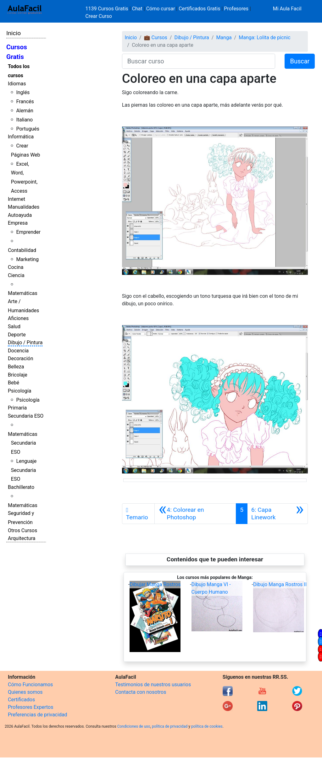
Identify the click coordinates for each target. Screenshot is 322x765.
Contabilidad (22, 250)
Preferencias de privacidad (37, 715)
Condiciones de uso (133, 726)
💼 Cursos (155, 37)
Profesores (236, 9)
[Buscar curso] (198, 61)
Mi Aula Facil (287, 9)
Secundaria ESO (25, 416)
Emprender (28, 232)
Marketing (27, 259)
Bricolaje (17, 375)
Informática (21, 137)
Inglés (23, 92)
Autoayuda (20, 215)
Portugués (27, 129)
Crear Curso (99, 16)
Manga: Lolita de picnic (264, 37)
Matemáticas (22, 293)
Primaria (17, 408)
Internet (16, 199)
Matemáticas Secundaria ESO (22, 443)
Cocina (15, 267)
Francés (25, 101)
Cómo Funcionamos (30, 684)
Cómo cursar (160, 9)
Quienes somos (25, 692)
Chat (137, 9)
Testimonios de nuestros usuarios (153, 684)
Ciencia (16, 275)
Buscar (299, 61)
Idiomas (17, 84)
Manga (223, 37)
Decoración (20, 358)
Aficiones (18, 318)
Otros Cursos (22, 530)
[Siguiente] (277, 513)
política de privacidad (169, 726)
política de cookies (207, 726)
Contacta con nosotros (140, 692)
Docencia (18, 351)
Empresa (18, 223)
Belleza (16, 367)
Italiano (24, 120)
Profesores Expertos (30, 707)
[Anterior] (195, 513)
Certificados (21, 700)
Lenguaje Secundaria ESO (23, 470)
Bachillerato (21, 487)
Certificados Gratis (199, 9)
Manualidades (23, 207)
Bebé (13, 383)
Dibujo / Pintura (25, 342)
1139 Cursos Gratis (108, 9)
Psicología (19, 391)
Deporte (17, 335)
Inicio (13, 33)
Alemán (24, 111)
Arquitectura (21, 538)
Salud (14, 326)
